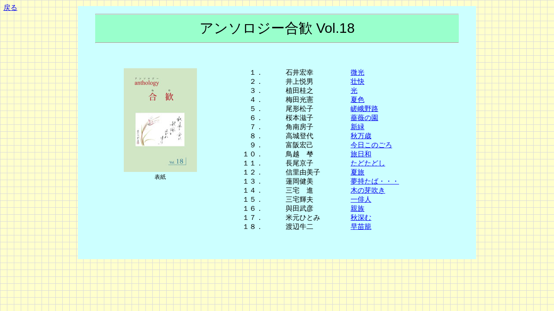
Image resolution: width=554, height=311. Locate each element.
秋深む (361, 217)
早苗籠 (361, 226)
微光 (357, 72)
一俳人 (361, 199)
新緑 (357, 126)
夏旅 (357, 172)
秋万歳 (361, 136)
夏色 (357, 99)
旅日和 (361, 154)
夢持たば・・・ (375, 181)
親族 (357, 208)
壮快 (357, 81)
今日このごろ (371, 145)
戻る (10, 7)
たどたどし (368, 163)
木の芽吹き (368, 190)
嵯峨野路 (364, 108)
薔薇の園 (364, 117)
